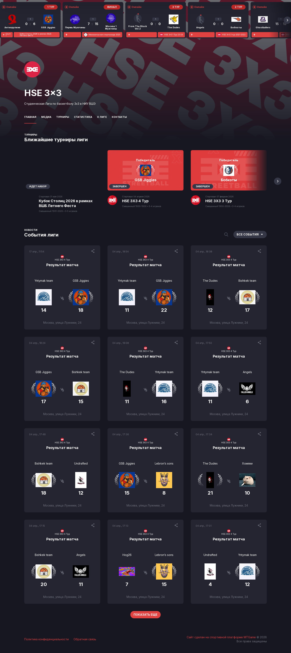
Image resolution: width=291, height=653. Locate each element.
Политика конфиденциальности (46, 639)
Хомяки (247, 463)
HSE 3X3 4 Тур (135, 201)
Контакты (119, 116)
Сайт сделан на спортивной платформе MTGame (222, 637)
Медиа (46, 116)
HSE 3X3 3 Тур (218, 201)
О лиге (102, 116)
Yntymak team (44, 280)
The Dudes (210, 280)
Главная (30, 116)
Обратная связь (85, 639)
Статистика (83, 116)
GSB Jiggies (81, 280)
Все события (250, 234)
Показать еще (145, 614)
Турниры (62, 116)
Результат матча (62, 265)
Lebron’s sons (164, 463)
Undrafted (81, 463)
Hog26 (127, 555)
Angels (247, 372)
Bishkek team (247, 280)
